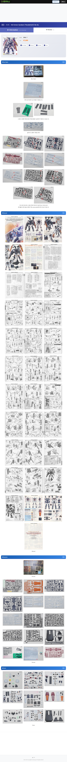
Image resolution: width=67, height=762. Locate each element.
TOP (63, 62)
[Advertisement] (33, 13)
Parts (46, 45)
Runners (38, 45)
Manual (31, 45)
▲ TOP (33, 757)
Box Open (23, 45)
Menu (63, 1)
